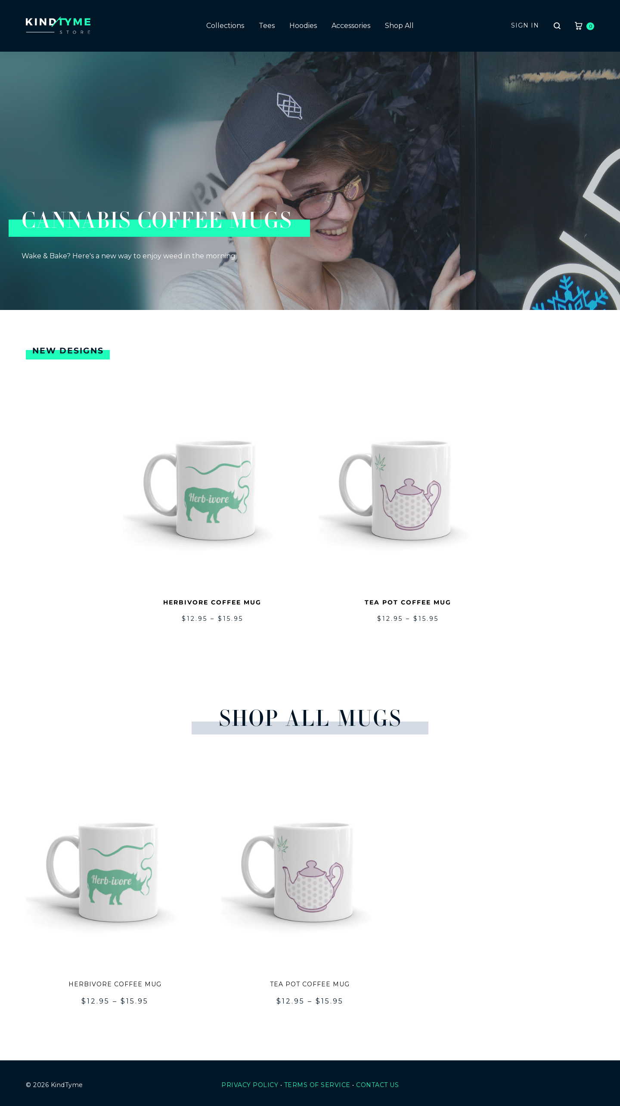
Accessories (351, 26)
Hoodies (303, 26)
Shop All (399, 26)
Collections (225, 26)
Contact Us (377, 1085)
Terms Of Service (317, 1085)
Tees (267, 26)
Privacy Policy (249, 1085)
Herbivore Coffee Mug (212, 602)
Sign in (525, 25)
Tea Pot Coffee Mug (408, 602)
